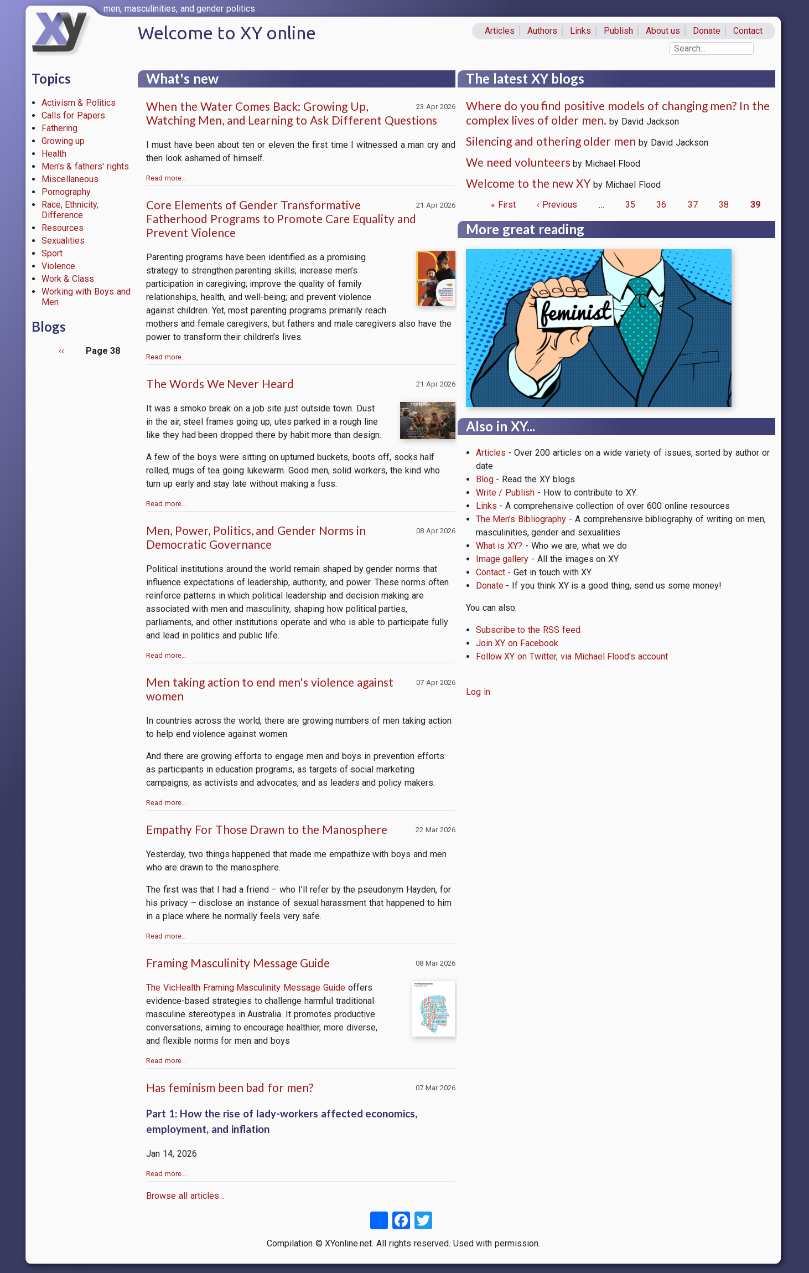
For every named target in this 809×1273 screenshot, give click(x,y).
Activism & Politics (79, 102)
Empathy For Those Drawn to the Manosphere (266, 829)
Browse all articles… (185, 1195)
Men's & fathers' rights (85, 166)
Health (54, 153)
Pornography (66, 192)
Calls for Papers (74, 115)
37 (693, 204)
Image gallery (502, 559)
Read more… (166, 178)
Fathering (59, 128)
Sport (52, 253)
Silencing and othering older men (551, 141)
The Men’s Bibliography (521, 519)
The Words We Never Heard (220, 383)
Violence (58, 266)
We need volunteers (518, 162)
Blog (485, 479)
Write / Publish (505, 492)
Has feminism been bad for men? (229, 1087)
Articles (500, 30)
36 (661, 204)
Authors (542, 30)
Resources (63, 228)
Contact (748, 30)
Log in (478, 692)
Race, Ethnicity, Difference (70, 209)
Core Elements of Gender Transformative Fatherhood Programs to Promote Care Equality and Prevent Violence (281, 218)
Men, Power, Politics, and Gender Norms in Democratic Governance (256, 537)
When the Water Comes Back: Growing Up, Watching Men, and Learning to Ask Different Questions (291, 113)
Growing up (63, 141)
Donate (706, 30)
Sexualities (63, 240)
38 (724, 204)
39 (755, 204)
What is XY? (499, 545)
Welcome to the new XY (528, 183)
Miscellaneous (70, 179)
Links (580, 30)
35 (630, 204)
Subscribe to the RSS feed (528, 630)
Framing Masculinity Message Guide (238, 963)
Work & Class (68, 279)
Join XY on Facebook (517, 643)
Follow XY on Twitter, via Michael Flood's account (572, 656)
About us (663, 30)
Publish (618, 30)
